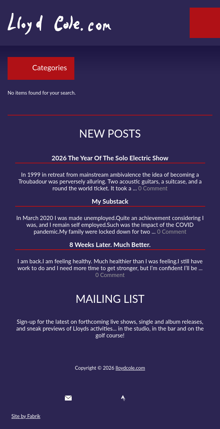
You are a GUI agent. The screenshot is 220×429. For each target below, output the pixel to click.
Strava (123, 398)
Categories (49, 67)
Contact (68, 398)
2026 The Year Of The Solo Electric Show (110, 158)
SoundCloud (109, 398)
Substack (150, 398)
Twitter (82, 398)
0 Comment (153, 188)
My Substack (110, 201)
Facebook (95, 398)
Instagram (137, 398)
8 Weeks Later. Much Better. (110, 245)
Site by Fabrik (25, 416)
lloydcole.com (130, 368)
